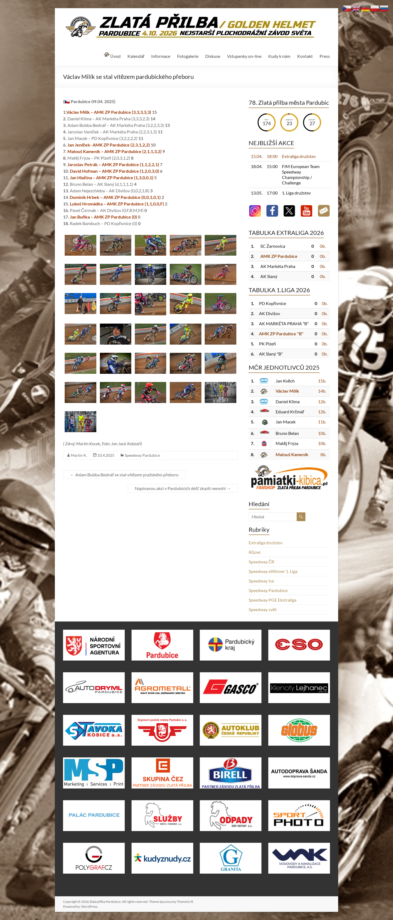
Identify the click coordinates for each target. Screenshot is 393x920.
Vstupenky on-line (244, 56)
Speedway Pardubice (142, 455)
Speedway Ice (261, 580)
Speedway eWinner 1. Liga (273, 571)
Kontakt (305, 56)
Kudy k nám (279, 56)
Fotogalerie (187, 56)
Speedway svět (263, 609)
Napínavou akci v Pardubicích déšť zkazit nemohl (183, 488)
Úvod (112, 55)
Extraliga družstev (265, 542)
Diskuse (212, 56)
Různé (254, 552)
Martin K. (79, 455)
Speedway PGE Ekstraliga (272, 599)
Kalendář (135, 56)
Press (325, 56)
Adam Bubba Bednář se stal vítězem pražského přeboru (124, 474)
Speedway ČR (262, 561)
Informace (160, 56)
